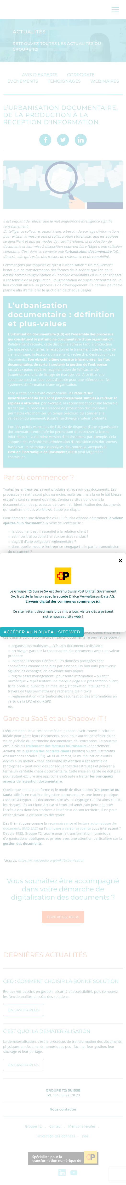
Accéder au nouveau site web (42, 632)
